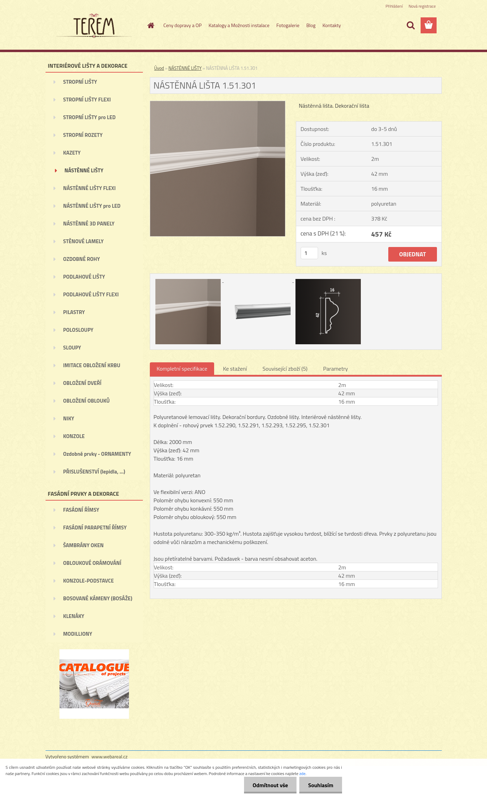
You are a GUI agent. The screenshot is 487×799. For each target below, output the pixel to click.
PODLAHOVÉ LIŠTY (84, 277)
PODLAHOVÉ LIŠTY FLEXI (91, 294)
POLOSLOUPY (78, 330)
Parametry (335, 368)
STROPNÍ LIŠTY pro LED (89, 117)
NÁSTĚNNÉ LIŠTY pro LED (92, 206)
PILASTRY (74, 312)
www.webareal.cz (109, 756)
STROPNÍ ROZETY (83, 135)
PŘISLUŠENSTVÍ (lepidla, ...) (94, 472)
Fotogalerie (287, 25)
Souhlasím (320, 785)
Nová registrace (422, 6)
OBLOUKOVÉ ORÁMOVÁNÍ (92, 563)
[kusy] (309, 253)
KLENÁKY (73, 616)
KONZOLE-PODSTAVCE (88, 581)
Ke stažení (235, 368)
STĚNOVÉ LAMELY (83, 241)
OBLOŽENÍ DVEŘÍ (82, 383)
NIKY (68, 418)
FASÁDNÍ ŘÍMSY (81, 510)
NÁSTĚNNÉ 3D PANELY (89, 224)
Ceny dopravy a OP (182, 25)
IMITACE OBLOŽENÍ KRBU (92, 365)
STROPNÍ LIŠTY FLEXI (87, 100)
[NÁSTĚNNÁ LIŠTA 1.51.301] (217, 104)
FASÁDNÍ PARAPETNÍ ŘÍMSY (95, 528)
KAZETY (72, 153)
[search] (411, 25)
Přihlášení (394, 6)
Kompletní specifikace (182, 368)
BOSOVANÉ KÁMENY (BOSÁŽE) (97, 598)
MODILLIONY (77, 634)
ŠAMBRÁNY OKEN (83, 545)
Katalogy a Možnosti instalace (239, 25)
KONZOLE (74, 436)
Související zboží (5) (284, 368)
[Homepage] (150, 25)
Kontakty (332, 25)
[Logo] (93, 25)
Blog (310, 25)
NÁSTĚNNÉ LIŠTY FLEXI (89, 188)
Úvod (159, 68)
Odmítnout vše (270, 785)
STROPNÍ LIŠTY (80, 82)
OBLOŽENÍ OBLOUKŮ (86, 401)
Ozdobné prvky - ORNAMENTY (97, 454)
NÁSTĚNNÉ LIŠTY (84, 170)
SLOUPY (72, 348)
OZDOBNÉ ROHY (81, 259)
